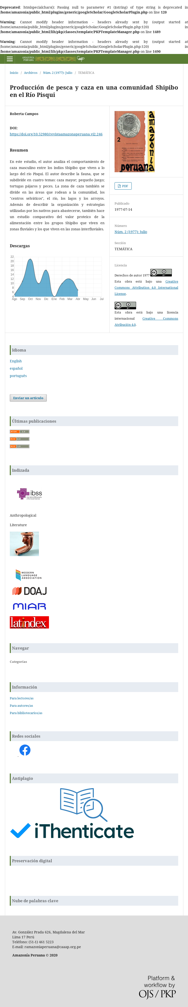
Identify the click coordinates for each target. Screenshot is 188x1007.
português (18, 375)
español (16, 368)
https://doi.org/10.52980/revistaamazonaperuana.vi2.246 (56, 134)
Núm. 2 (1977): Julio (57, 72)
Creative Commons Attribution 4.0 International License (146, 287)
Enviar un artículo (28, 398)
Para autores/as (21, 705)
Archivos (30, 72)
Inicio (14, 72)
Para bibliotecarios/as (26, 713)
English (16, 361)
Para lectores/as (22, 698)
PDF (124, 186)
